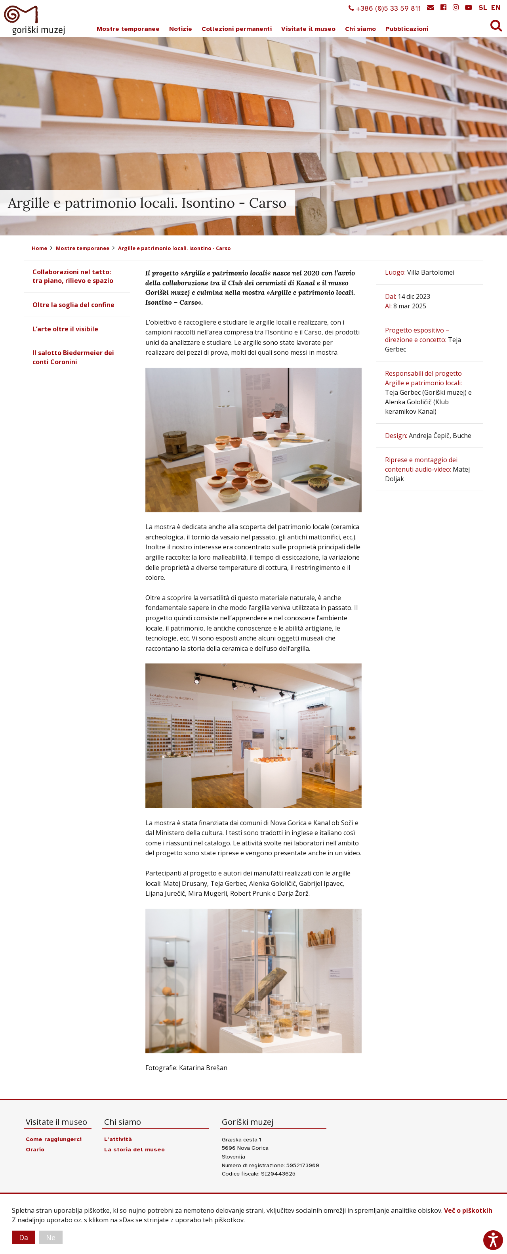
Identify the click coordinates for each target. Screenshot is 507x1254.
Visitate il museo (308, 29)
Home (39, 248)
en (496, 7)
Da (23, 1237)
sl (482, 7)
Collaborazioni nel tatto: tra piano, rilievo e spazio (72, 276)
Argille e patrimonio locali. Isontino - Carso (174, 248)
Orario (35, 1149)
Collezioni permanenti (237, 29)
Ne (50, 1237)
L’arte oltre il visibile (65, 329)
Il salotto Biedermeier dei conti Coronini (73, 357)
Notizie (180, 29)
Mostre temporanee (128, 29)
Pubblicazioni (406, 29)
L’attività (118, 1139)
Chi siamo (360, 29)
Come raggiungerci (54, 1139)
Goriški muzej (35, 20)
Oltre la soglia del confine (73, 304)
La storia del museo (134, 1149)
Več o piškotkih (468, 1210)
